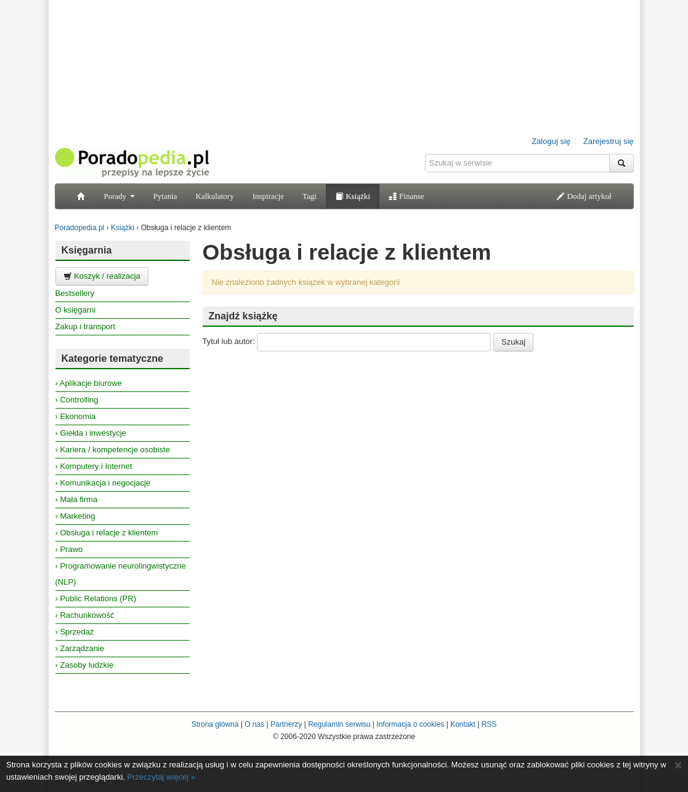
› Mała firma (76, 499)
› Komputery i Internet (93, 466)
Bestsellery (75, 293)
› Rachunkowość (85, 615)
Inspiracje (268, 196)
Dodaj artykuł (583, 196)
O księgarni (75, 309)
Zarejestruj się (608, 141)
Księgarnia (87, 250)
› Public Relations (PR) (96, 598)
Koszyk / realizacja (101, 276)
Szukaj (513, 341)
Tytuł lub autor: (229, 341)
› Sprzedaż (74, 631)
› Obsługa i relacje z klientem (106, 532)
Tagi (309, 196)
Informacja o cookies (410, 724)
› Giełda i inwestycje (91, 433)
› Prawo (69, 549)
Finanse (406, 196)
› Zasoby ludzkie (84, 665)
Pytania (165, 196)
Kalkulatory (215, 196)
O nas (254, 724)
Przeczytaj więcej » (161, 777)
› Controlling (77, 399)
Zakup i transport (85, 326)
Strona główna (215, 724)
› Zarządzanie (79, 648)
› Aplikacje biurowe (88, 383)
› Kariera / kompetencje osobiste (112, 449)
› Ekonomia (75, 416)
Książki (352, 196)
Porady (119, 196)
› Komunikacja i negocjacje (103, 482)
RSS (489, 724)
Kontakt (463, 724)
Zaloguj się (551, 141)
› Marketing (75, 516)
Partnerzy (286, 724)
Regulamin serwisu (339, 724)
